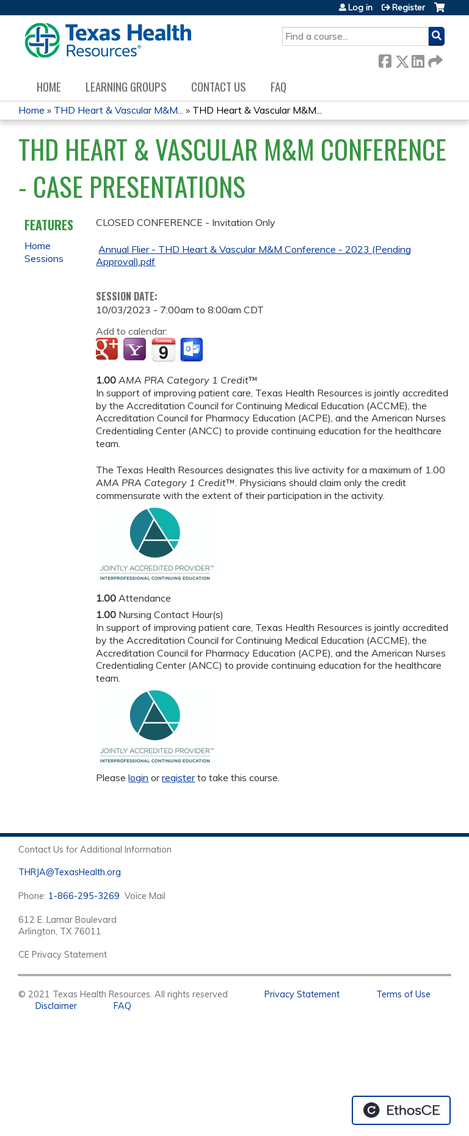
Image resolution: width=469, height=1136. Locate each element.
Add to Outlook (192, 350)
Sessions (44, 258)
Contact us (218, 86)
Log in (360, 7)
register (178, 777)
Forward (434, 59)
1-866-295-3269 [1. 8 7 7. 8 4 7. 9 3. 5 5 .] (84, 895)
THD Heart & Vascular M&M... (118, 110)
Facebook (385, 59)
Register (408, 7)
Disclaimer (56, 1005)
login (138, 777)
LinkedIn (418, 59)
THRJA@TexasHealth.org (69, 872)
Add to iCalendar (163, 349)
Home (49, 86)
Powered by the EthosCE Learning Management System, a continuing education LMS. (401, 1110)
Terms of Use (403, 994)
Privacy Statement (302, 994)
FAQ (278, 86)
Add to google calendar (108, 350)
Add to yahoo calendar (135, 350)
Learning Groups (126, 86)
